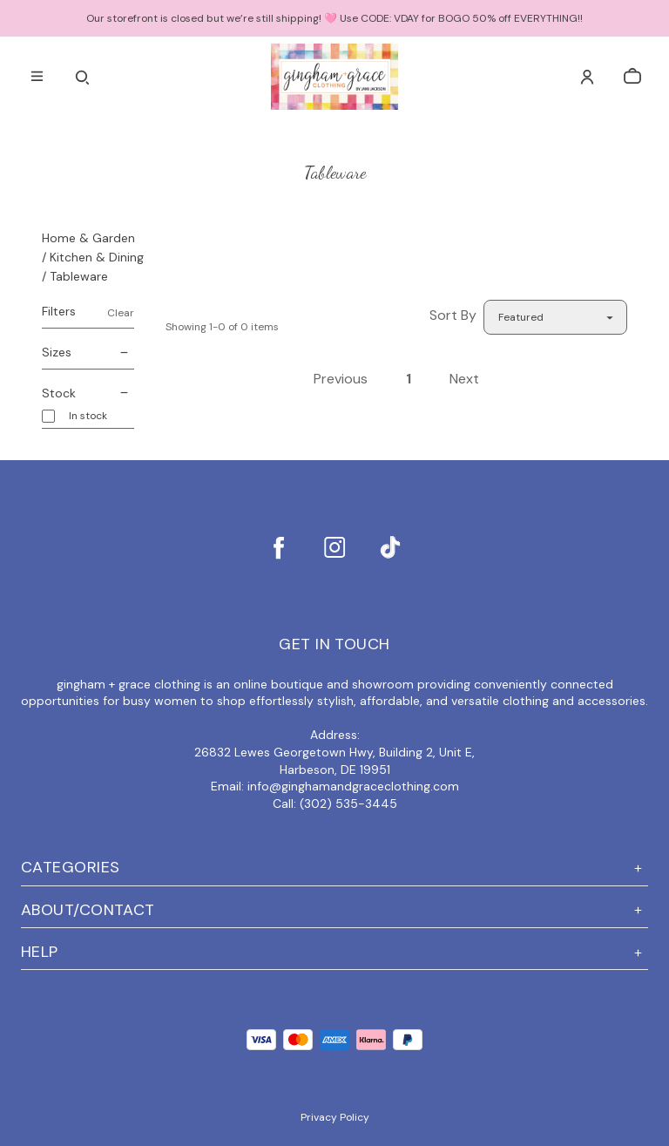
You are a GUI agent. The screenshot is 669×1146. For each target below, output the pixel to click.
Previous (341, 379)
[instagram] (334, 547)
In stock (88, 416)
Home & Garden (88, 238)
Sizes (88, 353)
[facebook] (279, 547)
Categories (334, 868)
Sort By (452, 315)
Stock (88, 394)
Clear (120, 313)
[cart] (632, 76)
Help (334, 952)
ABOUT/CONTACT (334, 910)
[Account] (587, 76)
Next (464, 379)
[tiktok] (390, 547)
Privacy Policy (335, 1117)
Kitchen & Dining (97, 257)
